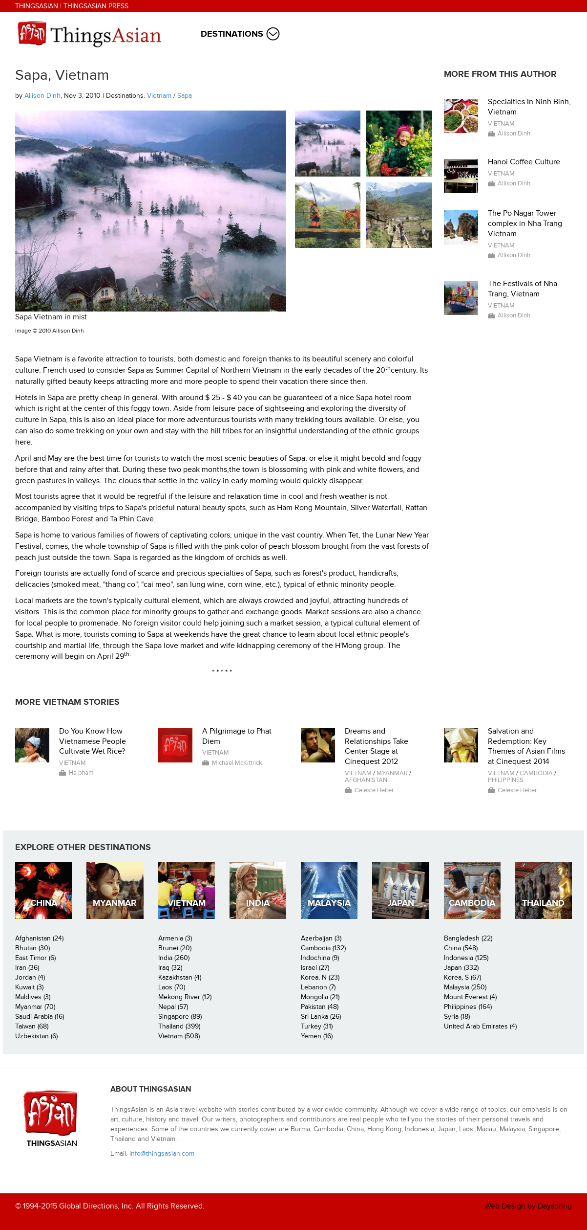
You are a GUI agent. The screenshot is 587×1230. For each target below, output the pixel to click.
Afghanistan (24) (39, 938)
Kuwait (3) (29, 987)
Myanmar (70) (35, 1007)
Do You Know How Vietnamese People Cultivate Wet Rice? (92, 741)
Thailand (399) (179, 1026)
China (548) (461, 948)
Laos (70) (171, 987)
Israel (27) (315, 967)
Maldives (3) (32, 997)
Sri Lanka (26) (321, 1016)
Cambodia (536, 773)
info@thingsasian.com (161, 1153)
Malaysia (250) (465, 987)
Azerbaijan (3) (321, 938)
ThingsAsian (36, 6)
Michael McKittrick (237, 763)
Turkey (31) (317, 1026)
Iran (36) (27, 967)
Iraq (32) (170, 967)
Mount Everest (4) (470, 997)
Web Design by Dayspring (528, 1206)
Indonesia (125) (466, 958)
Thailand (543, 903)
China (43, 903)
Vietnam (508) (179, 1036)
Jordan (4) (30, 977)
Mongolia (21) (320, 997)
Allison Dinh (42, 95)
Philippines (506, 780)
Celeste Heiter (374, 790)
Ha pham (81, 773)
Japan (400, 903)
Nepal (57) (173, 1007)
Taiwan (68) (31, 1026)
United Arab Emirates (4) (480, 1026)
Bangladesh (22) (468, 938)
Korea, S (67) (462, 977)
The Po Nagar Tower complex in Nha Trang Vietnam (525, 223)
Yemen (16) (317, 1036)
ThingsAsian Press (95, 6)
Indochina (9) (320, 958)
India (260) (173, 958)
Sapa (184, 95)
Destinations (232, 34)
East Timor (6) (35, 958)
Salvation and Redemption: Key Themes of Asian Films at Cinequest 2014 (526, 746)
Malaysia (329, 903)
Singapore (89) (180, 1016)
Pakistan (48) (319, 1007)
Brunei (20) (174, 948)
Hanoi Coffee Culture (524, 162)
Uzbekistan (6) (36, 1036)
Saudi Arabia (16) (39, 1016)
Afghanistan (366, 780)
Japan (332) (461, 967)
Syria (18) (457, 1016)
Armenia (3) (175, 938)
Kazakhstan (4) (179, 977)
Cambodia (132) (323, 948)
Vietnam (159, 95)
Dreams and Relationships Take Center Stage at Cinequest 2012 (376, 746)
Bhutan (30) (32, 948)
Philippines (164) (468, 1007)
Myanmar (392, 773)
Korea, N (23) (320, 977)
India (258, 903)
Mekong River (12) (184, 997)
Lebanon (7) (318, 987)
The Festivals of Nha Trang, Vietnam (522, 289)
